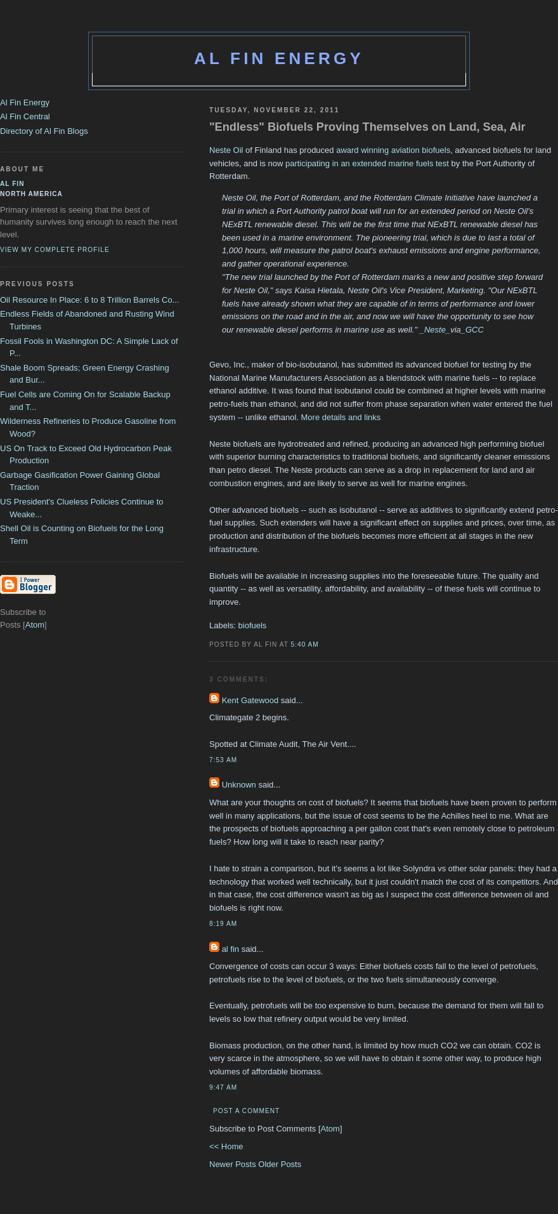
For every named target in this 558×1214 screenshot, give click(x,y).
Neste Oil (226, 150)
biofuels (252, 625)
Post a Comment (246, 1110)
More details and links (341, 417)
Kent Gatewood (250, 700)
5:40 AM (305, 644)
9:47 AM (223, 1087)
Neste (435, 329)
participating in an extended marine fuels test (366, 163)
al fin (230, 949)
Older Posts (279, 1164)
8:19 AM (223, 923)
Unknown (239, 784)
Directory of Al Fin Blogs (44, 131)
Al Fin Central (25, 116)
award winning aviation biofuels (393, 150)
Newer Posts (233, 1164)
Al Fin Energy (279, 58)
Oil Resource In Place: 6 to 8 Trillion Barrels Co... (89, 300)
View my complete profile (55, 249)
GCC (474, 329)
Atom (330, 1128)
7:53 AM (223, 759)
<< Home (226, 1146)
